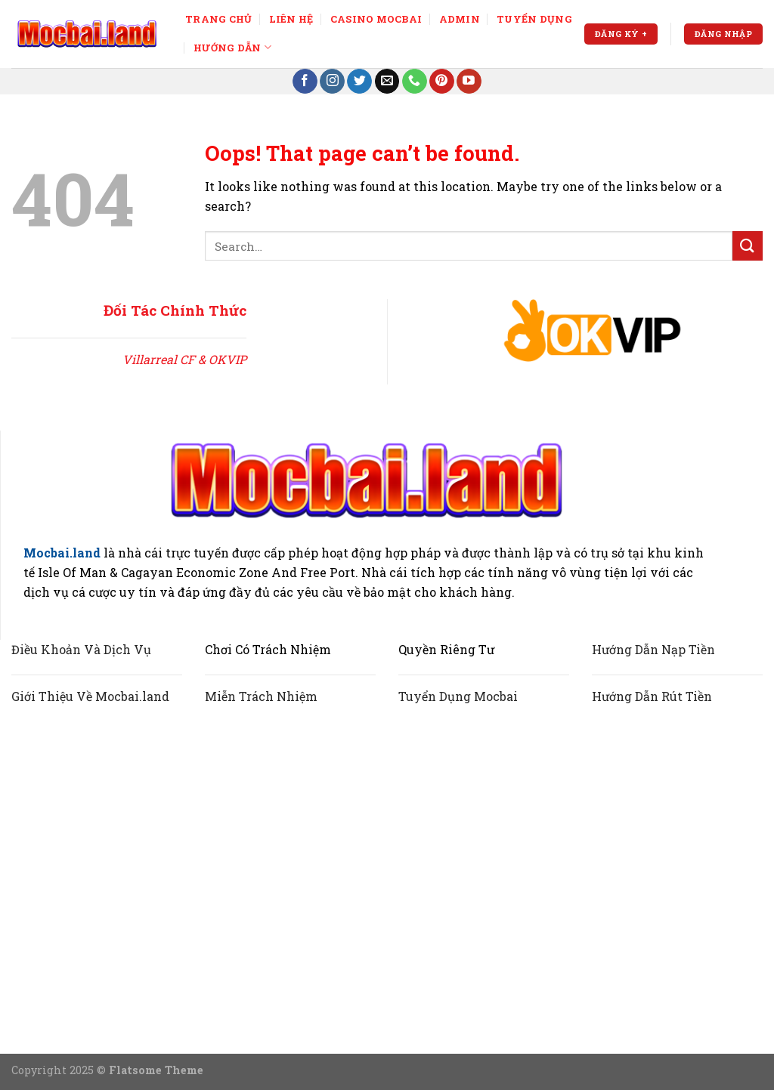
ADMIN (459, 19)
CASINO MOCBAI (376, 19)
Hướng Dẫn (232, 47)
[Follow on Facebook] (305, 81)
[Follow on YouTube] (469, 81)
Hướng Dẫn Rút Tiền (652, 696)
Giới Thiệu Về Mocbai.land (90, 696)
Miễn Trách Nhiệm (261, 696)
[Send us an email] (387, 81)
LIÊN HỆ (291, 19)
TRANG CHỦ (218, 19)
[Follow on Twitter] (359, 81)
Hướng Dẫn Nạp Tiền (653, 649)
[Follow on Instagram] (332, 81)
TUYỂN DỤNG (534, 19)
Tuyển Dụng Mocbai (458, 696)
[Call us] (414, 81)
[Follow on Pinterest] (441, 81)
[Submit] (747, 246)
